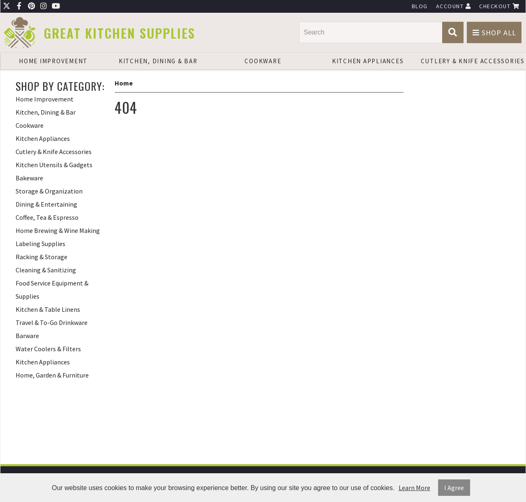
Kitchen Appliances (368, 61)
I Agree (454, 488)
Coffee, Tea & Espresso (47, 217)
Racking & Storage (41, 257)
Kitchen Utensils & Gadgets (54, 165)
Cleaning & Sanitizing (46, 270)
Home (124, 83)
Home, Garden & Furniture (52, 375)
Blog (420, 6)
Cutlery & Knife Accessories (473, 61)
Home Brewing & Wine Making (58, 230)
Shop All (494, 32)
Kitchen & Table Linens (48, 309)
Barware (27, 336)
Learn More (414, 488)
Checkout (499, 6)
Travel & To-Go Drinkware (52, 322)
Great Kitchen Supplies (119, 33)
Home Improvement (53, 61)
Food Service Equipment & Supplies (52, 289)
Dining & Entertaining (46, 204)
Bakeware (29, 178)
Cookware (263, 61)
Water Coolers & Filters (48, 349)
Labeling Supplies (40, 243)
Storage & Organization (49, 191)
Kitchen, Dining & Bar (158, 61)
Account (453, 6)
